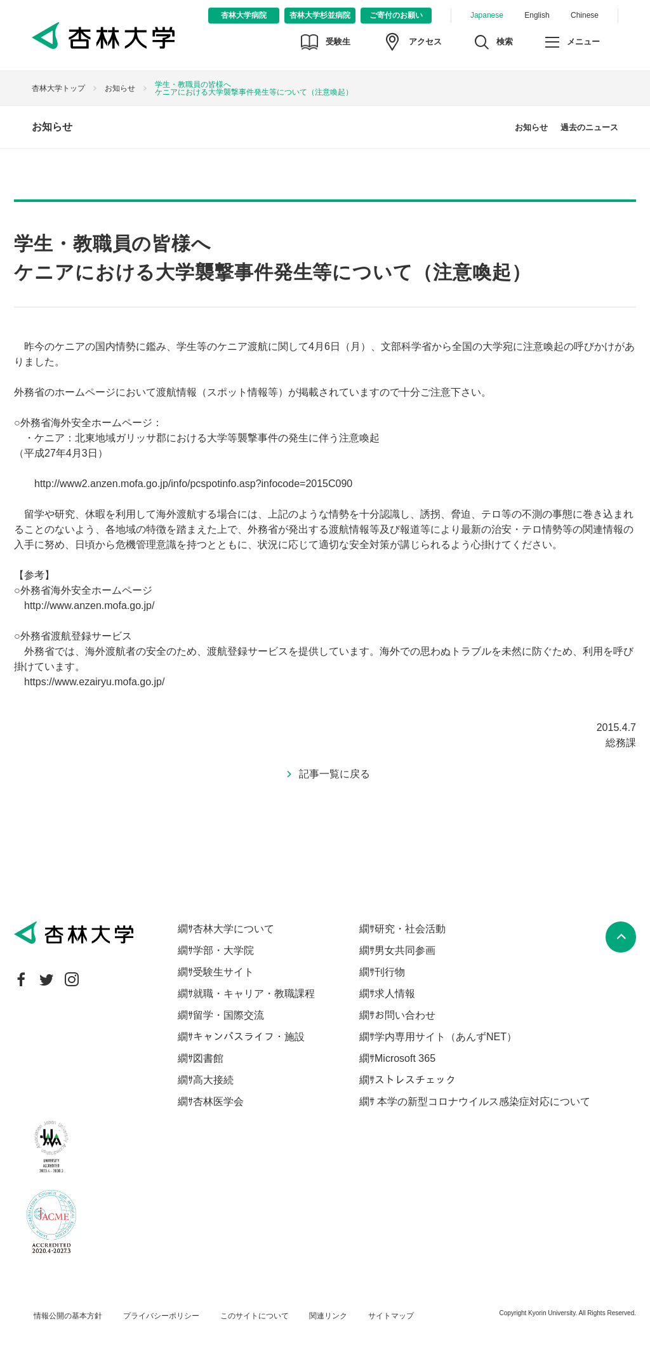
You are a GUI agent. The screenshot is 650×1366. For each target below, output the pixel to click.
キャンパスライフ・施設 (249, 1036)
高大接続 (213, 1080)
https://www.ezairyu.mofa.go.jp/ (94, 681)
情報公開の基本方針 (68, 1315)
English (536, 15)
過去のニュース (589, 127)
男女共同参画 (405, 950)
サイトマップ (391, 1315)
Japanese (486, 15)
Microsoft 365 (405, 1058)
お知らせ (120, 88)
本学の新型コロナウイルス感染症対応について (482, 1101)
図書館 (208, 1058)
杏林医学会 (218, 1101)
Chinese (585, 15)
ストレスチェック (415, 1080)
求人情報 (395, 993)
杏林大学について (233, 928)
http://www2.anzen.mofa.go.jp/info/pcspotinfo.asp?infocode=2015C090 (193, 483)
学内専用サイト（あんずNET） (446, 1036)
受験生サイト (223, 972)
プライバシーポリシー (161, 1315)
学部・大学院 (223, 950)
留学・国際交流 (228, 1015)
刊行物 (390, 972)
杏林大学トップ (58, 88)
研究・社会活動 (410, 928)
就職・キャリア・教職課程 (254, 993)
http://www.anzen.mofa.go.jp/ (89, 605)
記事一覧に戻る (334, 773)
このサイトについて (254, 1315)
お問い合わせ (405, 1015)
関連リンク (328, 1315)
